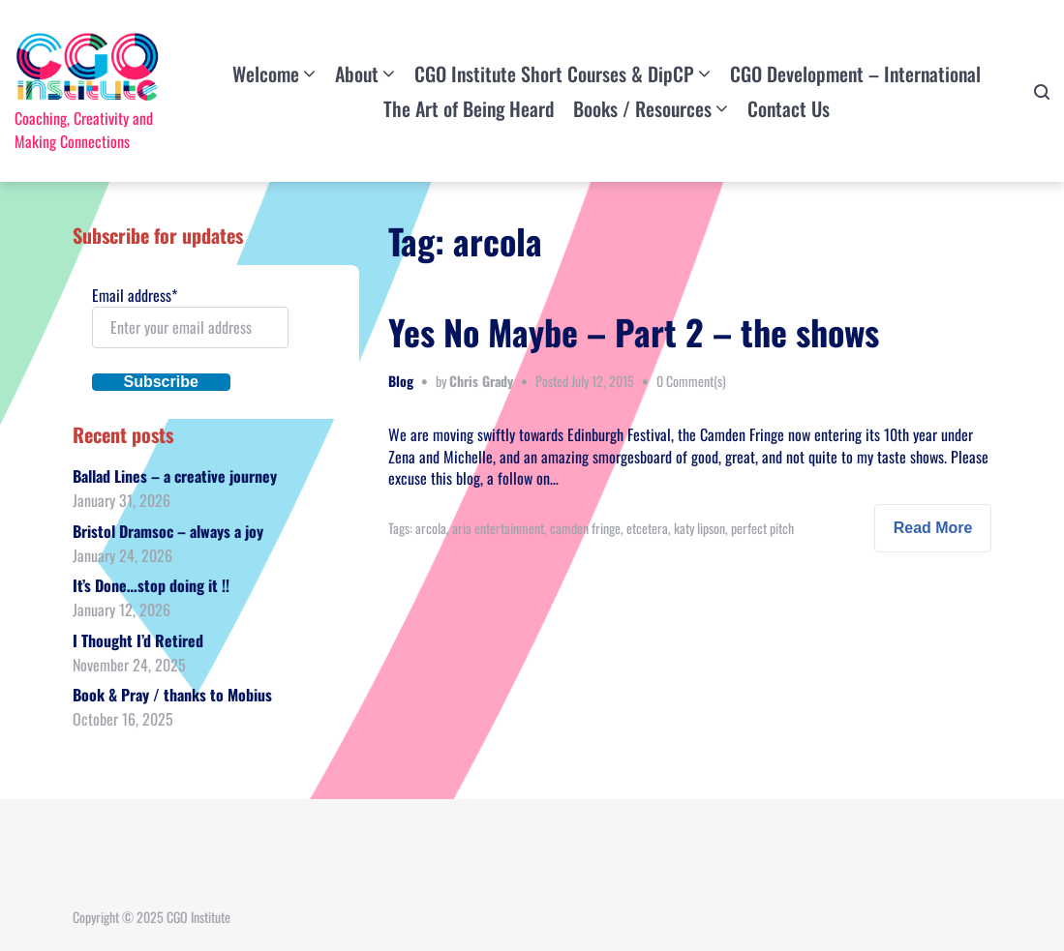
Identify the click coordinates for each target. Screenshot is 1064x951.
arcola (430, 528)
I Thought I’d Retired (138, 640)
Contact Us (788, 108)
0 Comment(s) (691, 381)
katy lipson (699, 528)
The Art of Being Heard (468, 108)
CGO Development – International (855, 73)
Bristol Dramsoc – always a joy (168, 531)
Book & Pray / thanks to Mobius (172, 694)
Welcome (265, 73)
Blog (400, 381)
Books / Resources (642, 108)
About (357, 73)
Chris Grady (481, 381)
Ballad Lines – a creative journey (175, 476)
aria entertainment (498, 528)
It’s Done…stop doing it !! (151, 585)
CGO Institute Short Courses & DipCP (554, 73)
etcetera (647, 528)
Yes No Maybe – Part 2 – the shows (633, 331)
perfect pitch (762, 528)
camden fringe (585, 528)
